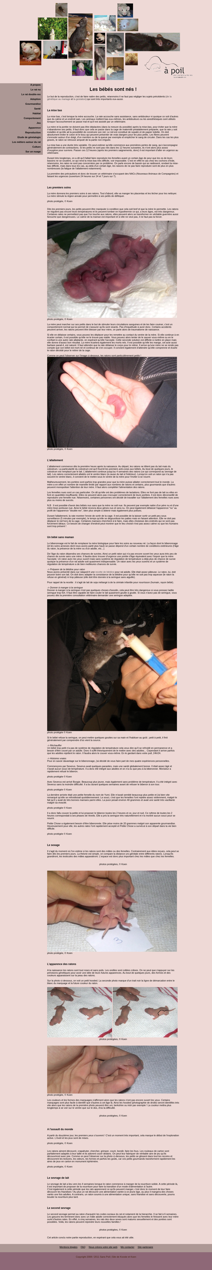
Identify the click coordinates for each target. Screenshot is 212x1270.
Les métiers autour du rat (26, 142)
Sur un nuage (33, 151)
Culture (36, 146)
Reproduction (33, 132)
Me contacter (128, 1247)
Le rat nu (36, 89)
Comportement (32, 118)
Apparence (34, 127)
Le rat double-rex (31, 94)
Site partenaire (145, 1247)
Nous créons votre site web (103, 1247)
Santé (37, 108)
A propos (35, 84)
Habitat (37, 113)
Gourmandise (33, 104)
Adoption (35, 99)
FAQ (83, 1247)
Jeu (39, 123)
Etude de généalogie (29, 137)
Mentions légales (68, 1247)
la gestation (80, 99)
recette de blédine (104, 572)
